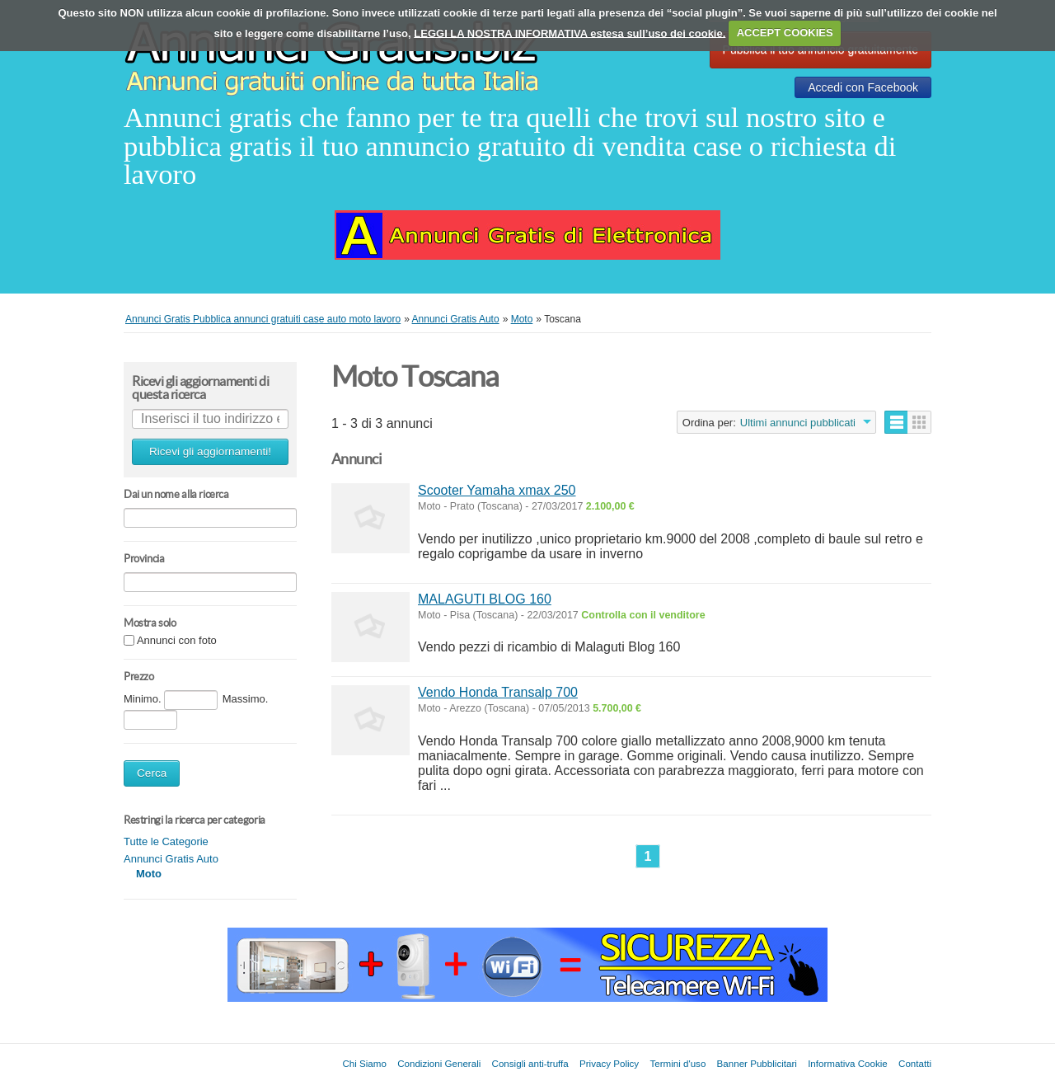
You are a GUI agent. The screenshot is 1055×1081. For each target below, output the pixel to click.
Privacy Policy (609, 1063)
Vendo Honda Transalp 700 (498, 692)
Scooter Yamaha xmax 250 (497, 490)
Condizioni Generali (439, 1063)
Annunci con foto (177, 641)
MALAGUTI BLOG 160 (484, 599)
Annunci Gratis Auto (171, 859)
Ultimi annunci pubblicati (798, 422)
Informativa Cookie (848, 1063)
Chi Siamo (364, 1063)
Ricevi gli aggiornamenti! (210, 451)
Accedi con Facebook (863, 87)
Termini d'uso (677, 1063)
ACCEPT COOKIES (785, 32)
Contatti (914, 1063)
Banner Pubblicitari (757, 1063)
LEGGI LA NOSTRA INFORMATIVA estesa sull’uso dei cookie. (569, 32)
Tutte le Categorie (166, 841)
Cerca (151, 773)
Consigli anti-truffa (530, 1063)
